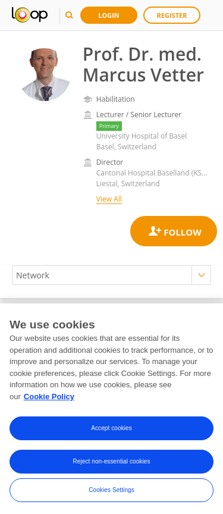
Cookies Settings (111, 492)
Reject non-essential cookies (111, 463)
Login (109, 15)
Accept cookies (111, 430)
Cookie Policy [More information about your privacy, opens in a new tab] (49, 398)
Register (172, 15)
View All (109, 199)
